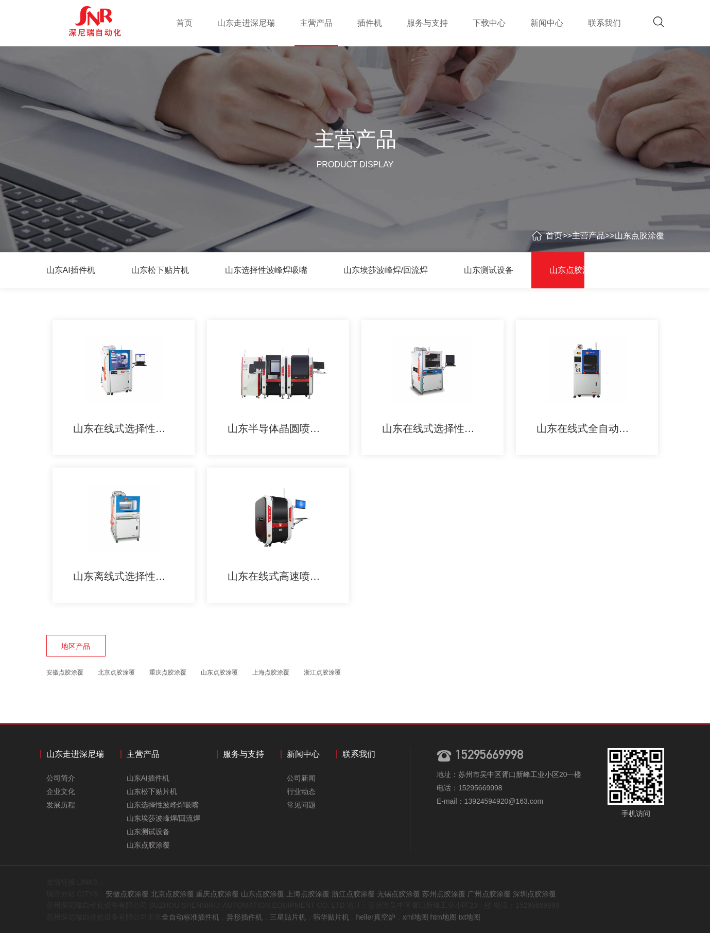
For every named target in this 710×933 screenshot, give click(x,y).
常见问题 (301, 805)
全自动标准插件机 (190, 917)
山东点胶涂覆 (639, 235)
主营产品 (316, 23)
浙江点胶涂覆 (322, 672)
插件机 (369, 23)
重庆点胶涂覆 (167, 672)
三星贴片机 (288, 917)
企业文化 (60, 791)
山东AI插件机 (70, 270)
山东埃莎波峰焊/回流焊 (385, 270)
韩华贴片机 (331, 917)
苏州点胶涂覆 (443, 894)
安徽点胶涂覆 (64, 672)
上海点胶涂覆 (270, 672)
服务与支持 (427, 23)
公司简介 (60, 778)
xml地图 (415, 917)
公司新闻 (301, 778)
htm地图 (443, 917)
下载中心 (489, 23)
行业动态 (301, 791)
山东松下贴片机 (160, 270)
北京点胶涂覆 (116, 672)
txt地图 (470, 917)
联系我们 (604, 23)
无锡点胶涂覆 (398, 894)
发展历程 (60, 805)
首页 (184, 23)
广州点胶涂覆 (489, 894)
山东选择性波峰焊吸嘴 (266, 270)
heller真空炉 (375, 917)
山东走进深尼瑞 (246, 23)
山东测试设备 (488, 270)
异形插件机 (245, 917)
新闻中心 (546, 23)
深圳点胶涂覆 (534, 894)
